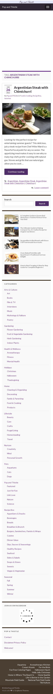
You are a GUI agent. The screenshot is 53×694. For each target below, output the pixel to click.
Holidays (8, 367)
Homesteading (13, 435)
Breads (10, 522)
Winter (10, 594)
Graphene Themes (22, 690)
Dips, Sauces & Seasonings (19, 544)
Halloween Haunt (42, 670)
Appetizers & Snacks (16, 513)
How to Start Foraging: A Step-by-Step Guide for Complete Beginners (34, 266)
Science (10, 504)
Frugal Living (12, 430)
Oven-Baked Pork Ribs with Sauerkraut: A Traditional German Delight (33, 255)
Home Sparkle (44, 675)
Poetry (10, 320)
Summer (7, 98)
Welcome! (8, 648)
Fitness (10, 357)
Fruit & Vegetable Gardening (19, 334)
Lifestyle (8, 413)
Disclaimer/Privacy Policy (15, 642)
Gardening (9, 326)
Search (7, 199)
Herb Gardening (14, 338)
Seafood (10, 553)
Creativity (11, 449)
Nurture (7, 445)
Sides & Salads (13, 557)
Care (9, 421)
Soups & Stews (13, 562)
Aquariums (12, 467)
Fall (8, 580)
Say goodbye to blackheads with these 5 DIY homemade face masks (34, 241)
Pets (6, 464)
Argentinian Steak (27, 181)
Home (6, 386)
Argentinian (13, 181)
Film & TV (11, 302)
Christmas (11, 371)
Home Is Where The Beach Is (21, 675)
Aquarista (21, 664)
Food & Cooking (26, 96)
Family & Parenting (15, 398)
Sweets (10, 566)
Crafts (10, 426)
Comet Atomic (28, 667)
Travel (10, 439)
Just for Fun (12, 490)
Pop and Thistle (9, 7)
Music (9, 311)
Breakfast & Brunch (15, 527)
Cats (9, 472)
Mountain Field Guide (14, 680)
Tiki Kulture (45, 682)
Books (10, 298)
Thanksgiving (13, 380)
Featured (11, 486)
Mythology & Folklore (16, 315)
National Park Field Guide (39, 680)
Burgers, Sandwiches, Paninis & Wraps (24, 531)
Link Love (11, 495)
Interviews (12, 306)
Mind (9, 453)
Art (8, 293)
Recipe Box (37, 96)
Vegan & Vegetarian (16, 571)
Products (11, 407)
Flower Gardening (15, 329)
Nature (10, 499)
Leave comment (41, 188)
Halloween (11, 375)
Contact (8, 637)
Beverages (12, 518)
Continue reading (16, 172)
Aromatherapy (13, 352)
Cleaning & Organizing (17, 390)
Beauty (10, 417)
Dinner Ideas (12, 540)
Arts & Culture (10, 290)
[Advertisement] (26, 42)
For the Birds (44, 667)
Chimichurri (30, 183)
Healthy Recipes (14, 549)
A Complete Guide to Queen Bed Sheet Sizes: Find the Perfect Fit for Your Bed (33, 217)
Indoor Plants (13, 343)
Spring (10, 585)
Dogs (9, 476)
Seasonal (8, 577)
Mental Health (13, 361)
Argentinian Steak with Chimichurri (31, 89)
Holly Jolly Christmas (41, 672)
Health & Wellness (12, 349)
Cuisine (10, 535)
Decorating (12, 394)
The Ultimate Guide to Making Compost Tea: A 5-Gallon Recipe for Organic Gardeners (33, 230)
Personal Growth (14, 458)
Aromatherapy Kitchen (40, 664)
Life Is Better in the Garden (38, 677)
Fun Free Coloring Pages (20, 670)
